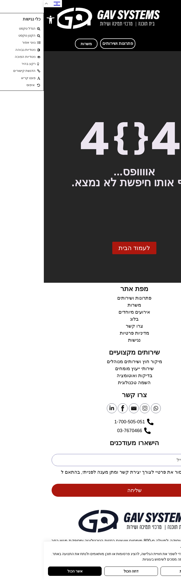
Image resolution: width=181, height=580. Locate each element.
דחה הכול (87, 571)
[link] (6, 19)
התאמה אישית (146, 571)
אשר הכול (31, 571)
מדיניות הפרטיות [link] (157, 478)
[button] (170, 18)
